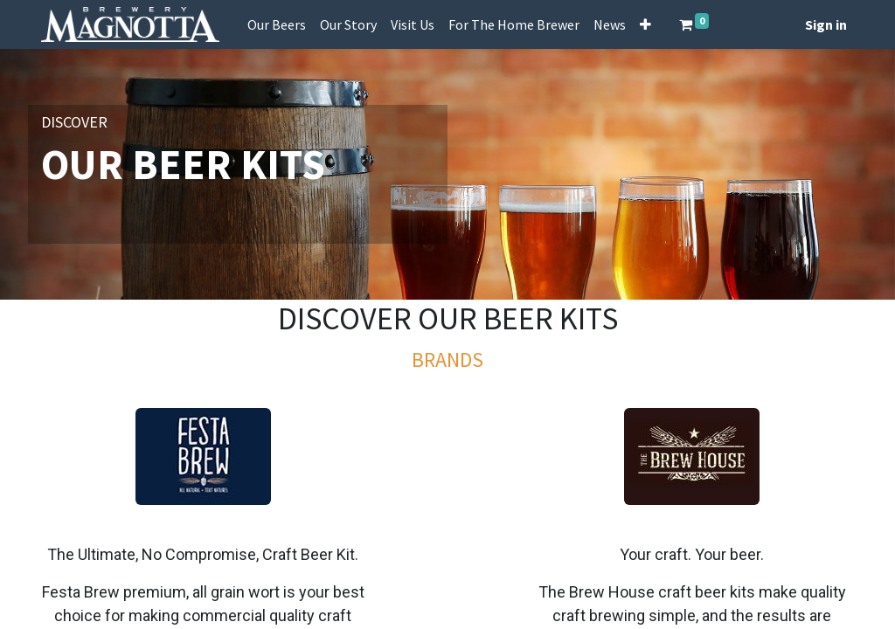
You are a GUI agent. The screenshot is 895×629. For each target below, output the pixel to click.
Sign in (826, 24)
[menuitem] (276, 24)
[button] (645, 24)
